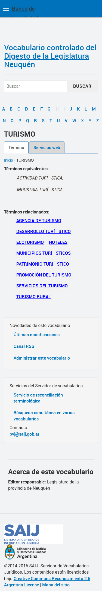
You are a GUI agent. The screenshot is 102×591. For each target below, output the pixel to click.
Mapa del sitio (56, 585)
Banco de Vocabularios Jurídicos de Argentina (28, 11)
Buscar (82, 86)
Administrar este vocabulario (42, 358)
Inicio (8, 160)
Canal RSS (24, 346)
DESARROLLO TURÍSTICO (43, 231)
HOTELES (58, 242)
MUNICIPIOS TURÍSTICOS (43, 253)
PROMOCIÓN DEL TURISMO (43, 275)
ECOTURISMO (30, 242)
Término (16, 147)
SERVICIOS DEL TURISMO (42, 286)
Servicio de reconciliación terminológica (38, 398)
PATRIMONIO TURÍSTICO (42, 264)
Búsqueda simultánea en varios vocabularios (44, 416)
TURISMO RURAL (33, 297)
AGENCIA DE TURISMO (38, 221)
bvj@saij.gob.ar (24, 434)
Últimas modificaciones (37, 335)
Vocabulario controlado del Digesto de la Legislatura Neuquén (50, 55)
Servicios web (46, 147)
